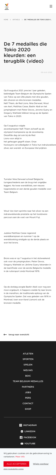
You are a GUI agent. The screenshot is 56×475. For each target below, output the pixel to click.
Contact (28, 404)
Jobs (28, 393)
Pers (28, 398)
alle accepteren (16, 464)
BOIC (28, 376)
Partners (28, 387)
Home (6, 19)
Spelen (28, 365)
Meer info (20, 457)
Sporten (28, 359)
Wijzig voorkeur (41, 464)
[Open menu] (51, 6)
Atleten (28, 354)
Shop (28, 409)
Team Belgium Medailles (28, 381)
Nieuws (28, 370)
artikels (16, 19)
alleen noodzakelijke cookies (14, 469)
